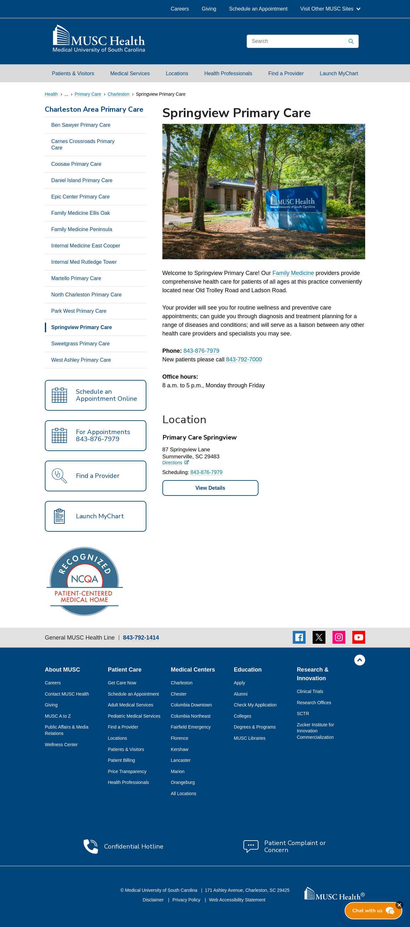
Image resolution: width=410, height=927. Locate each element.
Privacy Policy (186, 899)
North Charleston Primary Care (86, 294)
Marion (177, 771)
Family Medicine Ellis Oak (80, 213)
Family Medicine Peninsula (81, 229)
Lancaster (180, 760)
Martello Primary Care (76, 278)
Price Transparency (127, 771)
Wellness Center (61, 744)
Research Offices (314, 702)
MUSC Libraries (250, 738)
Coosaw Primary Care (76, 164)
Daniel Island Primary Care (81, 180)
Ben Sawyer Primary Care (81, 125)
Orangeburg (183, 782)
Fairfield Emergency (191, 727)
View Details (210, 488)
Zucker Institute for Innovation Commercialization (315, 731)
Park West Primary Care (78, 311)
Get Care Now (122, 682)
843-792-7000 (244, 359)
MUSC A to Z (58, 716)
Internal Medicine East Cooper (85, 245)
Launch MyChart (339, 73)
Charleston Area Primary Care (94, 110)
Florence (179, 738)
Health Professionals (228, 73)
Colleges (242, 716)
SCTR (303, 713)
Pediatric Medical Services (134, 716)
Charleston (182, 682)
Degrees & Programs (255, 727)
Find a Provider (286, 73)
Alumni (241, 694)
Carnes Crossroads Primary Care (82, 144)
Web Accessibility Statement (237, 899)
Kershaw (179, 749)
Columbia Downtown (191, 704)
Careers (180, 9)
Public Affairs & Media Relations (66, 730)
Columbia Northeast (190, 716)
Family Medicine (293, 273)
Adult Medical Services (130, 704)
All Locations (183, 793)
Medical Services (130, 73)
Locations (177, 73)
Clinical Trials (310, 691)
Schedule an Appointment (258, 9)
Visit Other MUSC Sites (330, 9)
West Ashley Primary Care (81, 360)
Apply (239, 682)
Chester (178, 694)
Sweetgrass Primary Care (80, 343)
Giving (209, 9)
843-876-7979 (201, 351)
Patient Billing (121, 760)
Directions (172, 462)
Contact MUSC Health (67, 694)
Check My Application (255, 704)
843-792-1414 (141, 638)
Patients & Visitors (73, 73)
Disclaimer (154, 899)
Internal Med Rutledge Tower (84, 262)
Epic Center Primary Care (80, 196)
